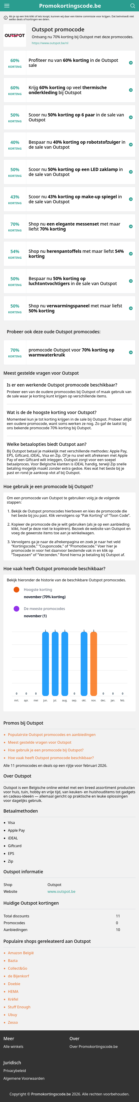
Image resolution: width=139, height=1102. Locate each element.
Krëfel (13, 999)
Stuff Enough (19, 1006)
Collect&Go (17, 968)
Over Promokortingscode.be (94, 1046)
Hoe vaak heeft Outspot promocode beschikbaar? (51, 757)
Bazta (13, 960)
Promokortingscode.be (70, 6)
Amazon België (21, 952)
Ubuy (12, 1014)
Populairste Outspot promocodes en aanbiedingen (52, 734)
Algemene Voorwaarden (24, 1078)
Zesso (13, 1022)
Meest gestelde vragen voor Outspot (39, 742)
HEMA (13, 991)
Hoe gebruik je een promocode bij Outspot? (46, 750)
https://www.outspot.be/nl (50, 43)
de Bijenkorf (18, 976)
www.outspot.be (61, 891)
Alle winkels (13, 1046)
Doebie (14, 983)
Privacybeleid (14, 1070)
